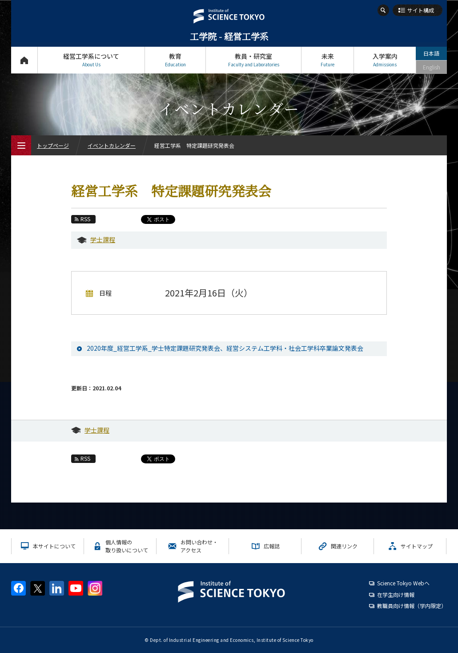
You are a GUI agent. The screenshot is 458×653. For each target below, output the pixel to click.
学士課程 (102, 239)
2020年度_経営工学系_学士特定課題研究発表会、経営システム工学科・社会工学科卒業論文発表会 (225, 348)
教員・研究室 (253, 60)
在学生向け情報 (395, 594)
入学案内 (385, 60)
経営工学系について (91, 60)
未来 (327, 60)
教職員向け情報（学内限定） (411, 605)
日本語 (431, 53)
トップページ (24, 60)
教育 (175, 60)
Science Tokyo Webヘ (403, 583)
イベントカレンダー (112, 145)
